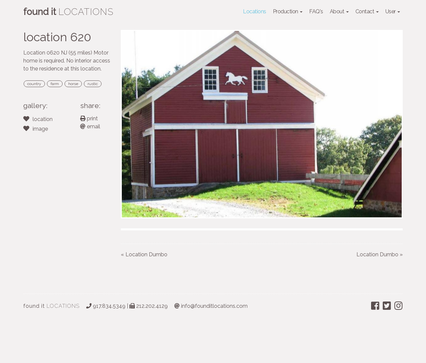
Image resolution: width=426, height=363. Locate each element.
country (34, 83)
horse (73, 83)
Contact (367, 11)
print (89, 118)
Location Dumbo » (379, 296)
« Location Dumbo (144, 296)
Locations (254, 11)
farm (55, 83)
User (392, 11)
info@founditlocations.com (211, 347)
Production (288, 11)
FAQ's (316, 11)
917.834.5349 (105, 347)
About (339, 11)
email (90, 126)
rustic (93, 83)
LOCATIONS (51, 347)
